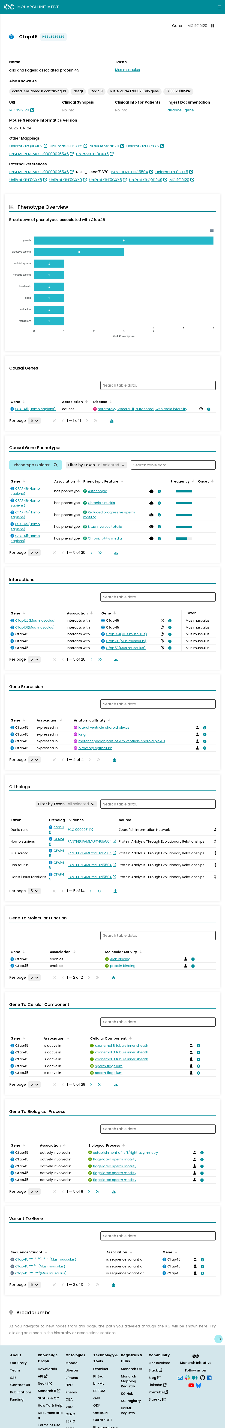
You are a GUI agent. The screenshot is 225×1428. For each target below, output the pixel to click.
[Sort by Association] (85, 401)
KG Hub (127, 1393)
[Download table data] (110, 420)
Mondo (72, 1363)
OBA (69, 1399)
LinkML (98, 1383)
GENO (70, 1414)
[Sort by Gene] (23, 401)
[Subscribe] (180, 1377)
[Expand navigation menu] (219, 7)
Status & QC (48, 1398)
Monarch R (49, 1391)
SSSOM (99, 1391)
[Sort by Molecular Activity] (140, 951)
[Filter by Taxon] (96, 465)
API (42, 1376)
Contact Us (20, 1385)
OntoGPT (101, 1412)
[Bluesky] (198, 1385)
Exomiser (100, 1369)
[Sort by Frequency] (192, 481)
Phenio (71, 1392)
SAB (13, 1377)
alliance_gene (181, 110)
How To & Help (50, 1405)
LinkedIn (157, 1385)
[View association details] (207, 409)
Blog (154, 1377)
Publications (21, 1392)
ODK (96, 1405)
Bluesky (157, 1399)
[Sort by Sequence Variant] (45, 1251)
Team (15, 1370)
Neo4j (45, 1383)
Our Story (18, 1363)
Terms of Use (49, 1425)
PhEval (98, 1376)
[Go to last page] (99, 552)
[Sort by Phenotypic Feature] (121, 481)
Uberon (72, 1370)
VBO (69, 1406)
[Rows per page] (34, 420)
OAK (96, 1398)
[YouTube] (191, 1385)
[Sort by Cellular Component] (129, 1038)
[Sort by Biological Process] (123, 1145)
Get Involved (159, 1363)
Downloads (47, 1369)
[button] (183, 491)
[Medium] (195, 1377)
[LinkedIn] (209, 1377)
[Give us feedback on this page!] (218, 1339)
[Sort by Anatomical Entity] (108, 720)
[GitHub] (202, 1377)
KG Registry (131, 1400)
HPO (69, 1385)
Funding (17, 1399)
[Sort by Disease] (110, 401)
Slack (155, 1370)
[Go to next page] (90, 552)
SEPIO (70, 1421)
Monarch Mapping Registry (128, 1381)
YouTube (158, 1392)
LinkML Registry (128, 1411)
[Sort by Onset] (211, 481)
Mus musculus (127, 69)
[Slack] (187, 1377)
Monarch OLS (132, 1369)
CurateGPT (102, 1420)
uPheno (72, 1377)
